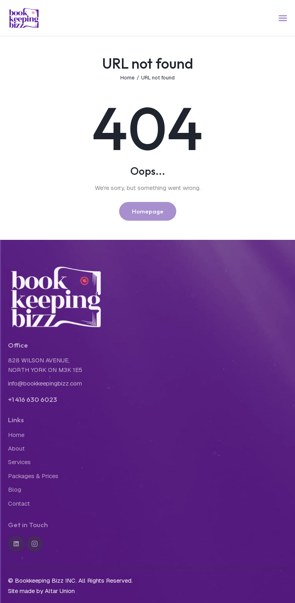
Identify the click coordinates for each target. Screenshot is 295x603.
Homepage (147, 211)
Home (127, 77)
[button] (283, 18)
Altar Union (60, 591)
